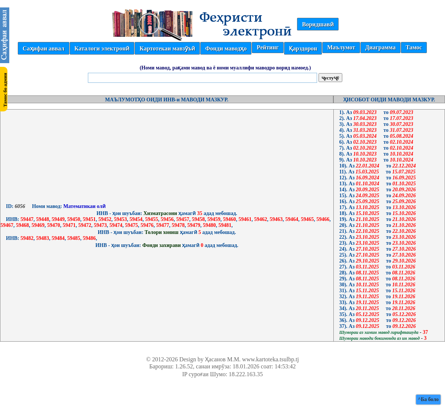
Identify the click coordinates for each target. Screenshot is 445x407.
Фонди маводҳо (226, 48)
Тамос (414, 47)
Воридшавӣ (317, 24)
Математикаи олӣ (84, 206)
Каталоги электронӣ (102, 48)
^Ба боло (428, 399)
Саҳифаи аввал (43, 48)
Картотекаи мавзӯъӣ (167, 48)
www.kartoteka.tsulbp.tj (270, 359)
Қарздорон (303, 48)
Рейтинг (267, 47)
